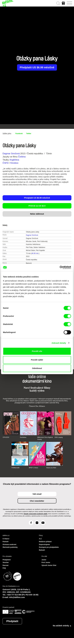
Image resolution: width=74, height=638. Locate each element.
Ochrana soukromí (9, 544)
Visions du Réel (51, 467)
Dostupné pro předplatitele (49, 547)
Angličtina (14, 160)
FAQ (4, 568)
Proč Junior (46, 562)
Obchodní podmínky (10, 547)
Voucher (6, 562)
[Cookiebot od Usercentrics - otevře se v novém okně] (59, 267)
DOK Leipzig (59, 437)
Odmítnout (37, 368)
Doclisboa (23, 437)
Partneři (5, 542)
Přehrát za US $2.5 (37, 206)
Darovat (5, 565)
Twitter (28, 133)
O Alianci (6, 539)
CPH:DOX (6, 437)
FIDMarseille (16, 467)
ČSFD (6, 163)
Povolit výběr (37, 360)
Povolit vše (37, 351)
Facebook (19, 133)
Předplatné (7, 560)
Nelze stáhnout (37, 214)
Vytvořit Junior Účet (49, 565)
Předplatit (12, 621)
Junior (44, 560)
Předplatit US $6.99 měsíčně (37, 67)
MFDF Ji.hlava (33, 467)
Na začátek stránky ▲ (62, 626)
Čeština (22, 156)
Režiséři (42, 550)
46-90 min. (35, 253)
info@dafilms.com (17, 597)
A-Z (40, 539)
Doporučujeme (44, 544)
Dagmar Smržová (11, 153)
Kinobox (14, 163)
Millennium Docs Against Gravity (45, 438)
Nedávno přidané (45, 542)
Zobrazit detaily (59, 343)
